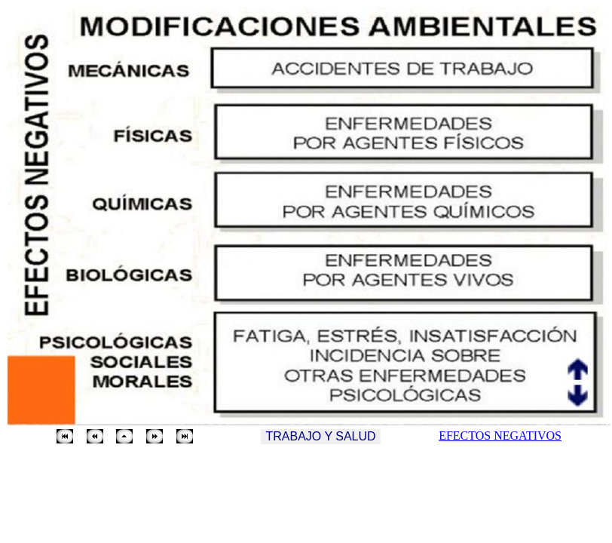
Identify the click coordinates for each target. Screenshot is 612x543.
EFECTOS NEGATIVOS (500, 435)
